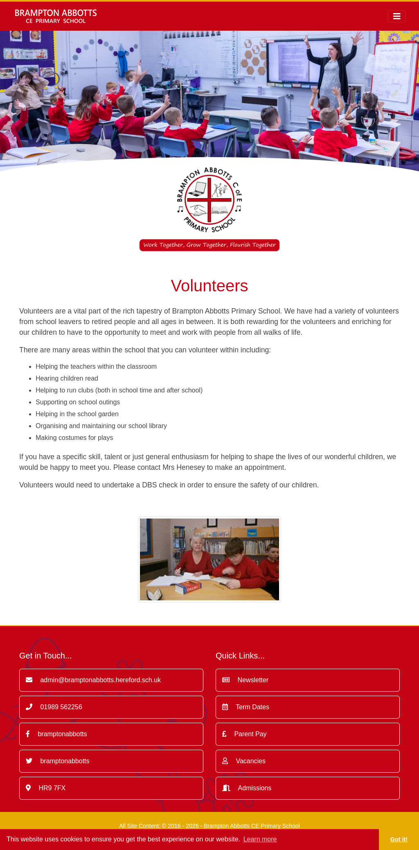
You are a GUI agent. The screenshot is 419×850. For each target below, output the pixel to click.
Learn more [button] (260, 839)
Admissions (246, 788)
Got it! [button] (399, 839)
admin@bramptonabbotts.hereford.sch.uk (93, 679)
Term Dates (245, 706)
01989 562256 (54, 706)
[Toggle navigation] (397, 16)
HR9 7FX (45, 788)
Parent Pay (244, 734)
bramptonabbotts (56, 734)
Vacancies (244, 761)
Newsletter (245, 679)
